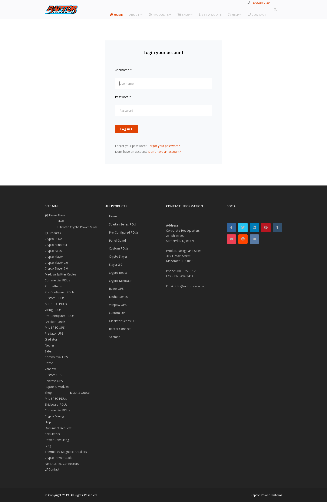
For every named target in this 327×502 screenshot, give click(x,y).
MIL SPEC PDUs (56, 304)
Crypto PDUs (54, 239)
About (134, 15)
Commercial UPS (56, 357)
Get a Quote (210, 15)
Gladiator (51, 339)
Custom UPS (53, 375)
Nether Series (118, 297)
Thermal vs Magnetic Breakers (66, 452)
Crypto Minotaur (56, 245)
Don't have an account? (164, 152)
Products (159, 15)
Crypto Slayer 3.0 (56, 268)
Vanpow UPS (118, 305)
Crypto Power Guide (58, 458)
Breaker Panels (55, 322)
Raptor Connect (120, 329)
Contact (257, 15)
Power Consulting (57, 440)
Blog (48, 446)
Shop (184, 15)
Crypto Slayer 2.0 (56, 263)
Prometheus (53, 286)
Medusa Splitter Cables (60, 274)
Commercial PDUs (57, 280)
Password (123, 97)
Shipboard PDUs (56, 404)
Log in (126, 129)
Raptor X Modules (57, 387)
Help (233, 15)
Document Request (58, 428)
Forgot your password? (164, 146)
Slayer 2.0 (115, 264)
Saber (49, 351)
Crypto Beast (54, 251)
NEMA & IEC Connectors (62, 464)
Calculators (52, 434)
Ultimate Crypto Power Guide (77, 227)
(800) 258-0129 (261, 2)
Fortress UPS (54, 381)
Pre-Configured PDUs (59, 292)
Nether (49, 345)
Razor (49, 363)
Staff (60, 221)
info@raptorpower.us (189, 286)
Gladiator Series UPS (123, 321)
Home (116, 15)
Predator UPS (54, 333)
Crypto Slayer (54, 257)
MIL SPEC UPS (55, 327)
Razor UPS (116, 289)
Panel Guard (117, 240)
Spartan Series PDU (122, 224)
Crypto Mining (54, 416)
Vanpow (50, 369)
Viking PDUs (53, 310)
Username (123, 70)
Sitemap (114, 337)
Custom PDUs (54, 298)
